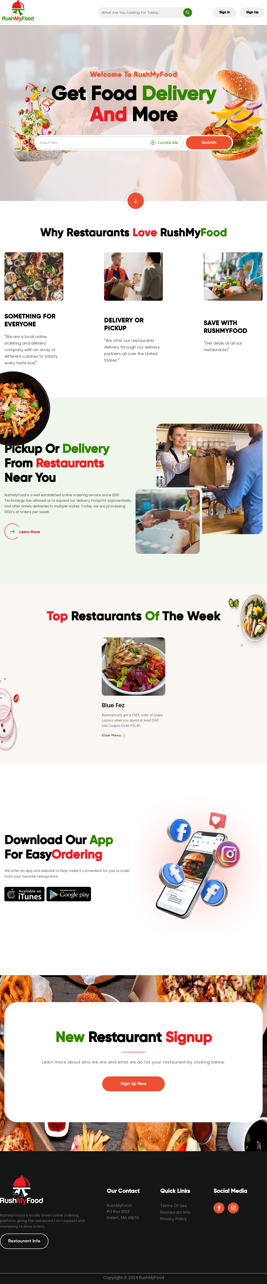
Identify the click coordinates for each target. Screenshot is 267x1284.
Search (209, 142)
